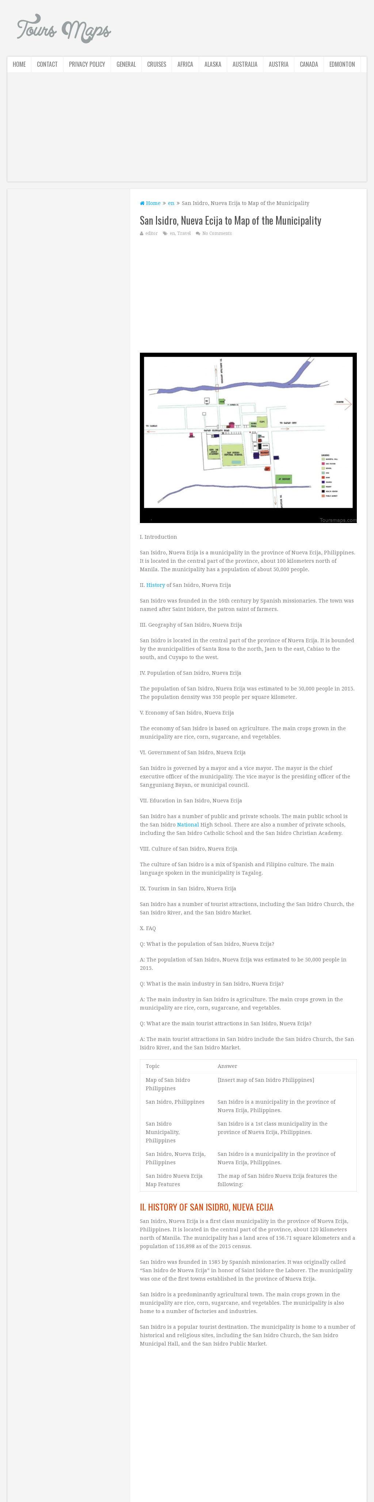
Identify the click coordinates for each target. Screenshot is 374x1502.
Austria (279, 64)
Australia (245, 64)
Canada (309, 64)
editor (151, 233)
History (155, 585)
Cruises (156, 64)
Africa (185, 64)
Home (19, 64)
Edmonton (342, 64)
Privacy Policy (87, 64)
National (188, 825)
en (171, 203)
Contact (47, 64)
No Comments (217, 233)
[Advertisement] (186, 131)
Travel (184, 233)
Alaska (213, 64)
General (126, 64)
